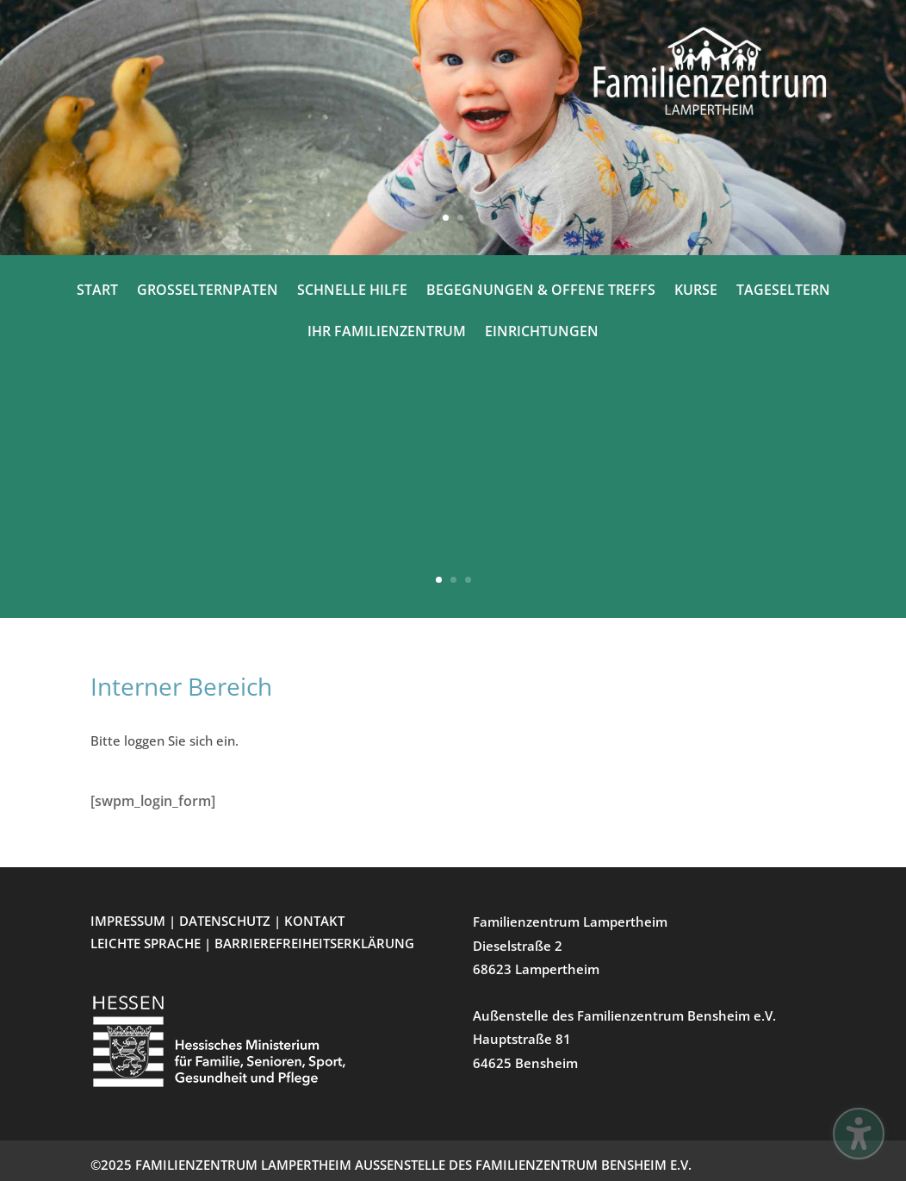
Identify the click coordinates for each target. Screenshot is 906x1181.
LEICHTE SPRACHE (147, 943)
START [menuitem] (97, 291)
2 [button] (460, 218)
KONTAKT (314, 920)
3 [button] (468, 580)
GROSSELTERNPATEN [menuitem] (207, 291)
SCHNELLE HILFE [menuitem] (352, 291)
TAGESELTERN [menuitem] (783, 291)
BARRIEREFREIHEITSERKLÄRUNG (314, 943)
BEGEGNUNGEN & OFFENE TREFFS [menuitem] (540, 291)
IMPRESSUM (127, 920)
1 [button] (446, 218)
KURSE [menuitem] (695, 291)
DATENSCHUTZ (224, 920)
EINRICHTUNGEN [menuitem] (542, 333)
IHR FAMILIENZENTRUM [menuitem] (386, 333)
